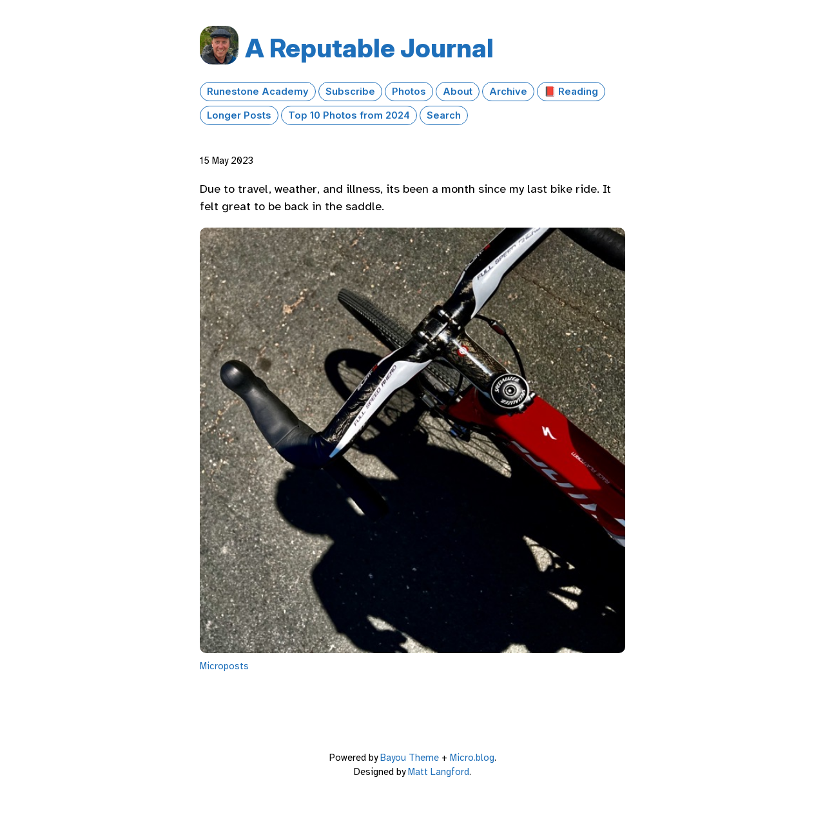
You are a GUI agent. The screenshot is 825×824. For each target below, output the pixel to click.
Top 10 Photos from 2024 (349, 115)
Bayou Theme (409, 757)
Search (444, 115)
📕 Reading (571, 91)
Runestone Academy (258, 91)
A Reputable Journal (369, 48)
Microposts (224, 666)
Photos (409, 91)
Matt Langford (438, 772)
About (457, 91)
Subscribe (350, 91)
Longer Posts (239, 115)
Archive (508, 91)
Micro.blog (472, 757)
